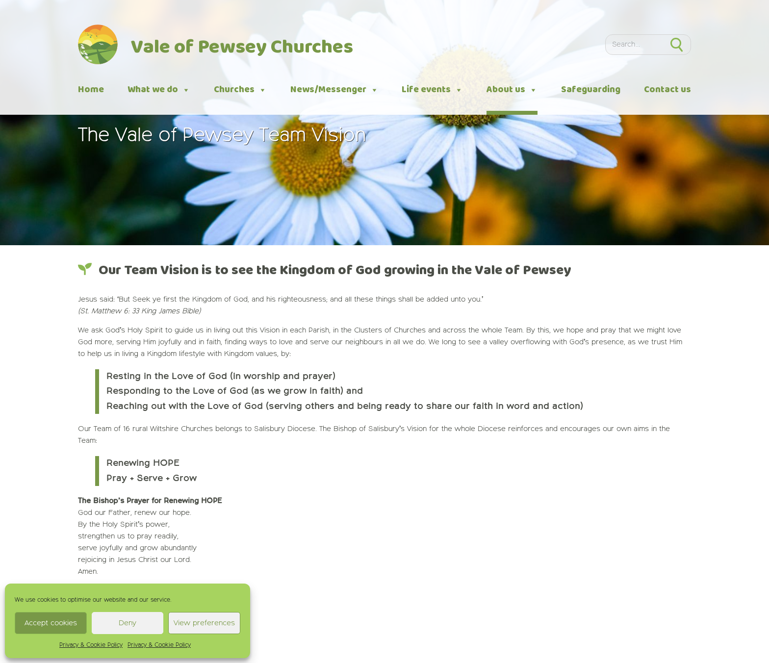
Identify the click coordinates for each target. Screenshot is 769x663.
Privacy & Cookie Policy (91, 645)
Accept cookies (51, 623)
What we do (159, 90)
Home (91, 89)
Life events (432, 90)
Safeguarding (590, 89)
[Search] (634, 45)
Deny (127, 623)
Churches (240, 90)
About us (512, 90)
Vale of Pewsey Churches (242, 47)
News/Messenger (334, 90)
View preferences (204, 623)
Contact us (667, 89)
